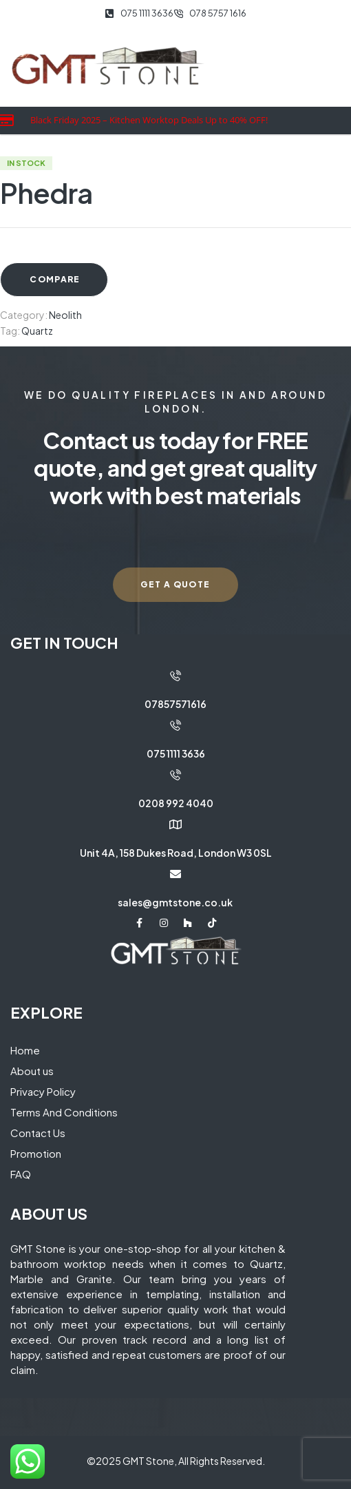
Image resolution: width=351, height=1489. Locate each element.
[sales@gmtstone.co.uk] (175, 873)
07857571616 (175, 704)
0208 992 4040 (175, 803)
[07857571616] (175, 675)
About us (32, 1070)
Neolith (65, 315)
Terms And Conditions (64, 1111)
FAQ (20, 1173)
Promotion (35, 1153)
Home (25, 1049)
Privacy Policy (43, 1091)
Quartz (37, 330)
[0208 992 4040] (175, 774)
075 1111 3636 (176, 753)
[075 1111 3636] (175, 725)
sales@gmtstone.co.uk (175, 902)
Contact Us (37, 1132)
